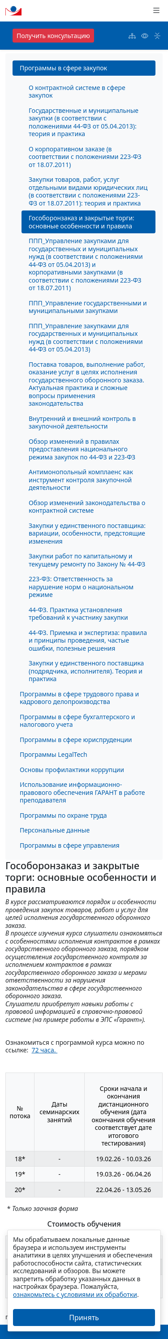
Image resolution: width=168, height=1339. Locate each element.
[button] (156, 11)
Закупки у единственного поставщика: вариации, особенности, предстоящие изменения (87, 533)
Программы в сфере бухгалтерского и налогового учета (77, 720)
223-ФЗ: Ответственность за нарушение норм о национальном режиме (81, 587)
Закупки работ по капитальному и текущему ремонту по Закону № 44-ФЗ (87, 560)
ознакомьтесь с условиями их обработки (75, 1294)
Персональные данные (55, 830)
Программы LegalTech (53, 754)
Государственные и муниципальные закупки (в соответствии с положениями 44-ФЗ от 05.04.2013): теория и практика (83, 122)
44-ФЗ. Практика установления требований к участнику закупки (78, 613)
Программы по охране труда (63, 815)
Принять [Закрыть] (84, 1317)
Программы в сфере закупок (63, 68)
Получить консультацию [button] (53, 35)
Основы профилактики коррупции (72, 769)
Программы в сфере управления (70, 845)
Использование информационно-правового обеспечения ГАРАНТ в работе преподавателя (82, 792)
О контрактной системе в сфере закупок (77, 91)
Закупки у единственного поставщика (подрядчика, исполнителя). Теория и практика (86, 671)
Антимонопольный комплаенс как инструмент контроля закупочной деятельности (81, 480)
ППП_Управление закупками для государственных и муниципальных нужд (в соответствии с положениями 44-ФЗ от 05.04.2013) (86, 338)
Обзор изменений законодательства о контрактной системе (87, 506)
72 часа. (44, 1050)
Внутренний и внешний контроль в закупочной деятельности (82, 422)
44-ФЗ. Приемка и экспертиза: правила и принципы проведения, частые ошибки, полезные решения (88, 640)
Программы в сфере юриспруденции (76, 739)
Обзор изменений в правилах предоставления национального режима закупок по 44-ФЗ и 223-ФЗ (82, 449)
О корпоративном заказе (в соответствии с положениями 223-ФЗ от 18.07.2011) (85, 157)
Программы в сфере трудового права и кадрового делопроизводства (79, 698)
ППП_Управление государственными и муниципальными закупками (88, 307)
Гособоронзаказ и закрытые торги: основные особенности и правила (81, 222)
